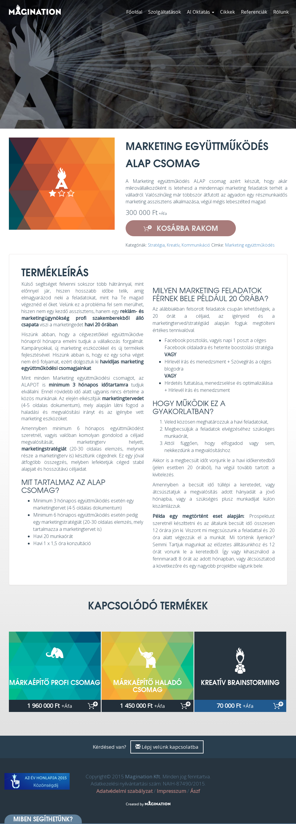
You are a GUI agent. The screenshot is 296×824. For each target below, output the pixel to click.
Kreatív (173, 245)
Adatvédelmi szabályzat (124, 791)
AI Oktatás (200, 12)
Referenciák (254, 12)
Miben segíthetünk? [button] (43, 819)
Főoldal (134, 12)
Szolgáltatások (164, 12)
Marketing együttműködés (250, 245)
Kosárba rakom (180, 228)
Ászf (195, 791)
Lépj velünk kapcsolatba (167, 746)
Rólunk (281, 12)
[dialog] (285, 812)
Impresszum (171, 791)
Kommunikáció (196, 245)
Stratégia (156, 245)
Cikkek (227, 12)
